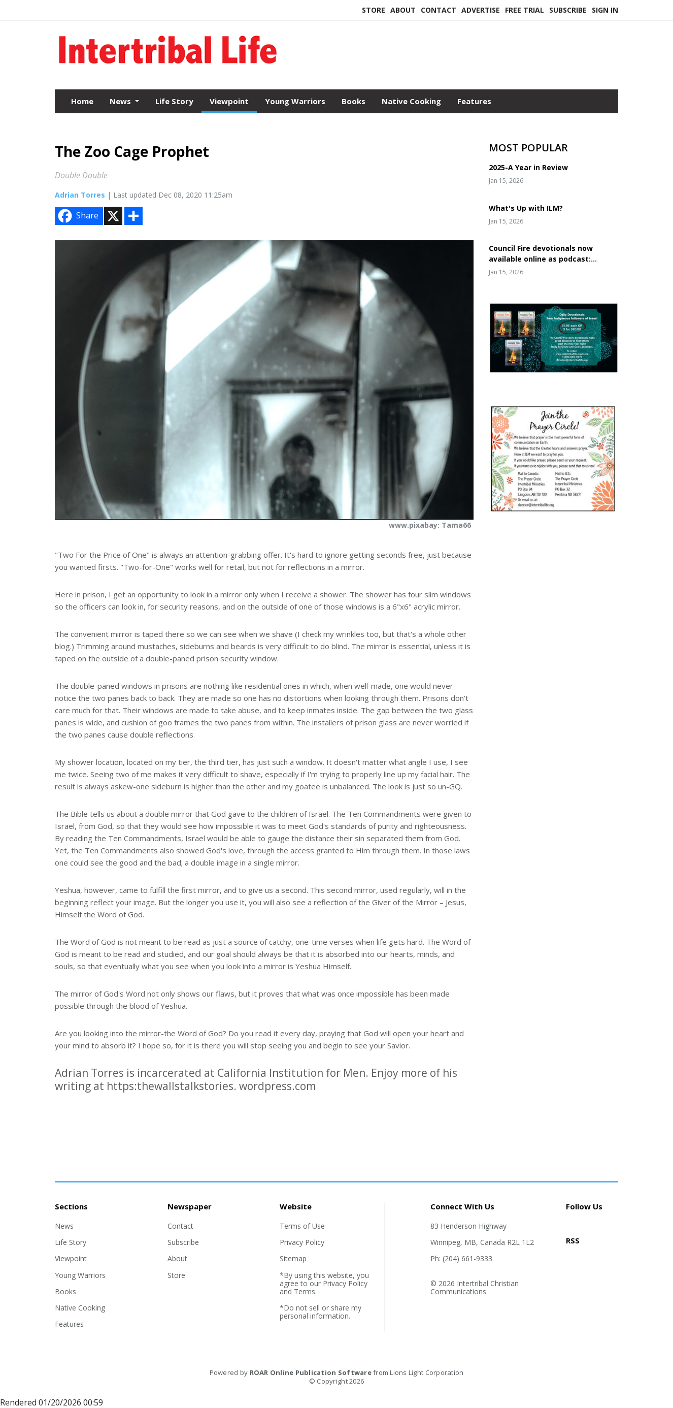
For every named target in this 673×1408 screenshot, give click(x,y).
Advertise (480, 10)
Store (373, 10)
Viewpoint (229, 101)
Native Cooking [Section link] (80, 1308)
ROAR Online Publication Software (311, 1372)
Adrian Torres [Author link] (80, 195)
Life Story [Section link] (70, 1242)
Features (474, 101)
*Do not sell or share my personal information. (320, 1312)
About (403, 10)
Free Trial (524, 10)
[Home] (168, 67)
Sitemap (293, 1258)
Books (353, 101)
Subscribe (568, 10)
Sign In (605, 10)
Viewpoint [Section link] (71, 1258)
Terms (304, 1291)
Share (77, 216)
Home (82, 101)
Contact (438, 10)
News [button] (121, 101)
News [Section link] (64, 1226)
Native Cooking (411, 101)
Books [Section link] (65, 1291)
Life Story (174, 101)
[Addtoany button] (133, 216)
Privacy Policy (302, 1242)
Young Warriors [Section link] (80, 1275)
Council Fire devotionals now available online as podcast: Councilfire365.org (541, 258)
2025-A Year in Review (528, 167)
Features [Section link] (69, 1324)
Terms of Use (302, 1226)
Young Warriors (295, 101)
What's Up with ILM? (526, 208)
